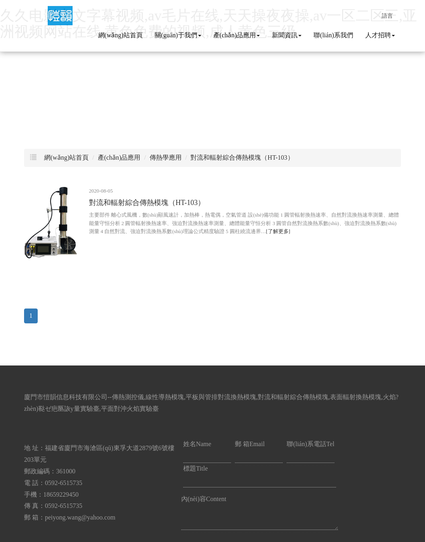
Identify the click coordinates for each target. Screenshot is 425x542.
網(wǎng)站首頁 (120, 35)
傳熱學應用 (166, 157)
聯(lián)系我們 (333, 35)
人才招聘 (380, 35)
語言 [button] (387, 15)
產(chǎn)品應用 (236, 35)
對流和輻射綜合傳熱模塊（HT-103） (241, 157)
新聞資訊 (287, 35)
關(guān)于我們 (178, 35)
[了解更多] (278, 231)
